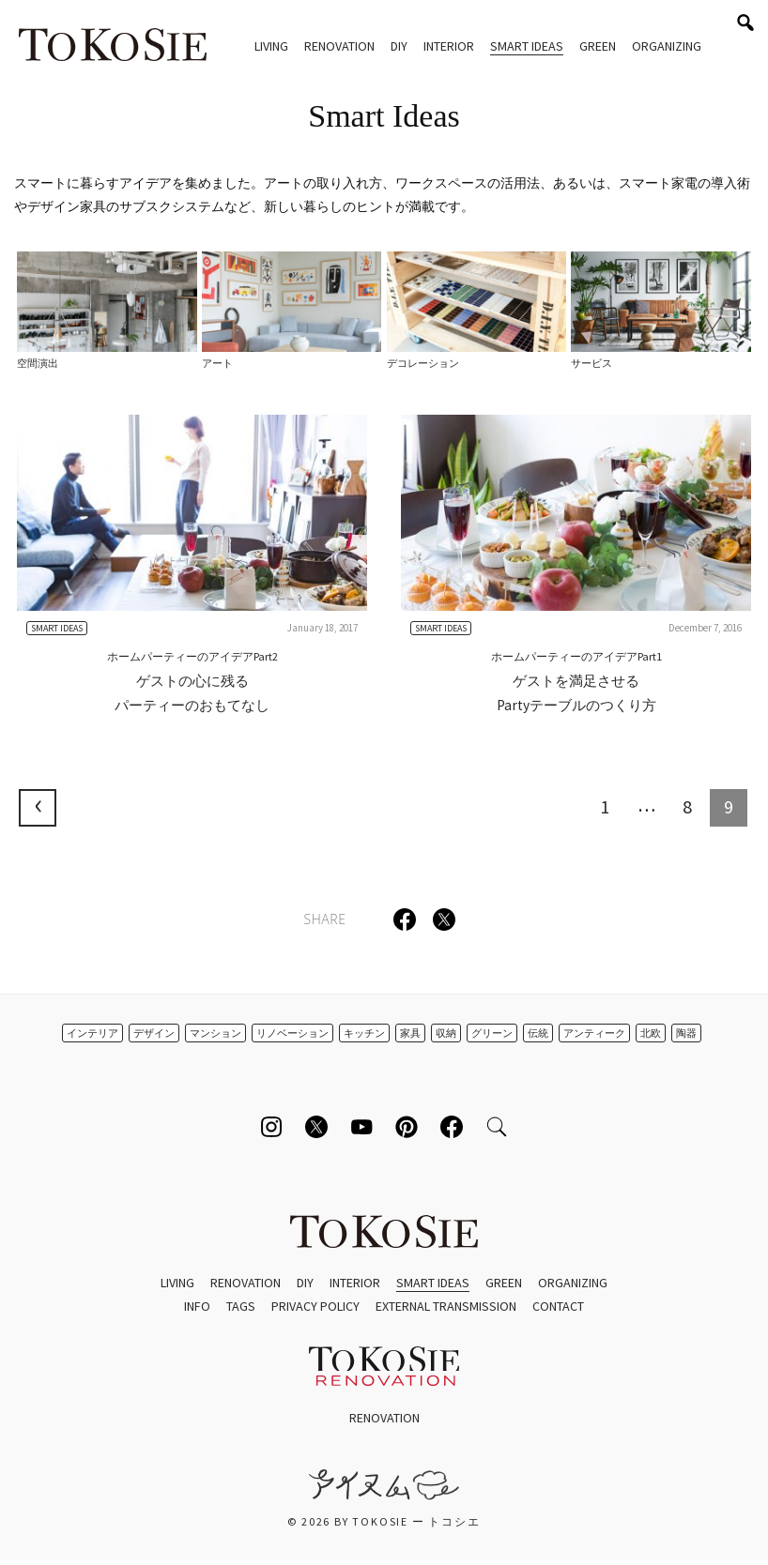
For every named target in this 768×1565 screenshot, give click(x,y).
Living (271, 46)
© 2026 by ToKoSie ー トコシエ (383, 1521)
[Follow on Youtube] (361, 1126)
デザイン (154, 1033)
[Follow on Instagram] (271, 1126)
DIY (399, 46)
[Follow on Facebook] (451, 1126)
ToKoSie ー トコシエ (113, 47)
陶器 (686, 1033)
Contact (558, 1306)
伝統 (538, 1033)
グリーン (492, 1033)
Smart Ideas (526, 46)
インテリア (92, 1033)
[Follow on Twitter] (316, 1126)
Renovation (339, 46)
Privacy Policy (315, 1306)
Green (597, 46)
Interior (448, 46)
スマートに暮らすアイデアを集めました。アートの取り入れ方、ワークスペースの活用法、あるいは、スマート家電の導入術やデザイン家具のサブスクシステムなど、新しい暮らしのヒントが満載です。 (382, 195)
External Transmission (446, 1306)
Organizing (666, 46)
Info (197, 1306)
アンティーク (594, 1033)
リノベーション (292, 1033)
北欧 (650, 1033)
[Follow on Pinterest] (406, 1126)
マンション (215, 1033)
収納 (446, 1033)
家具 (410, 1033)
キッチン (364, 1033)
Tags (240, 1306)
